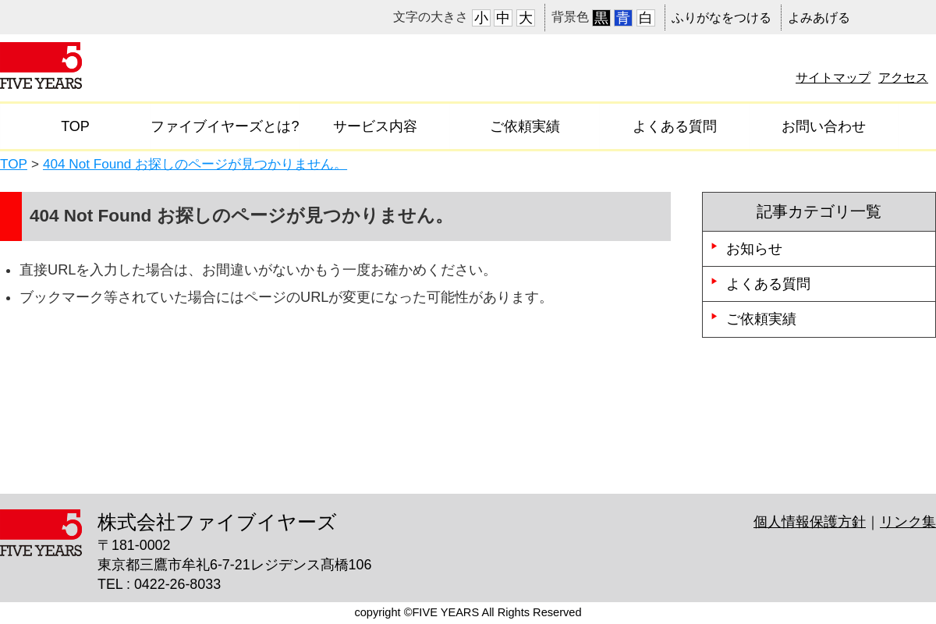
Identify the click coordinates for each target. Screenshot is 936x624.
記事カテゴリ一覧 (819, 211)
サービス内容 (375, 126)
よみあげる (819, 17)
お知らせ (754, 249)
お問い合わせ (824, 126)
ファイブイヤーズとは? (225, 126)
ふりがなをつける (721, 17)
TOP (75, 126)
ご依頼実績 (525, 126)
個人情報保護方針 (809, 522)
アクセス (903, 77)
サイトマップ (833, 77)
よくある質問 (675, 126)
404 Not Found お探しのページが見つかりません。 (195, 164)
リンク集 (908, 522)
